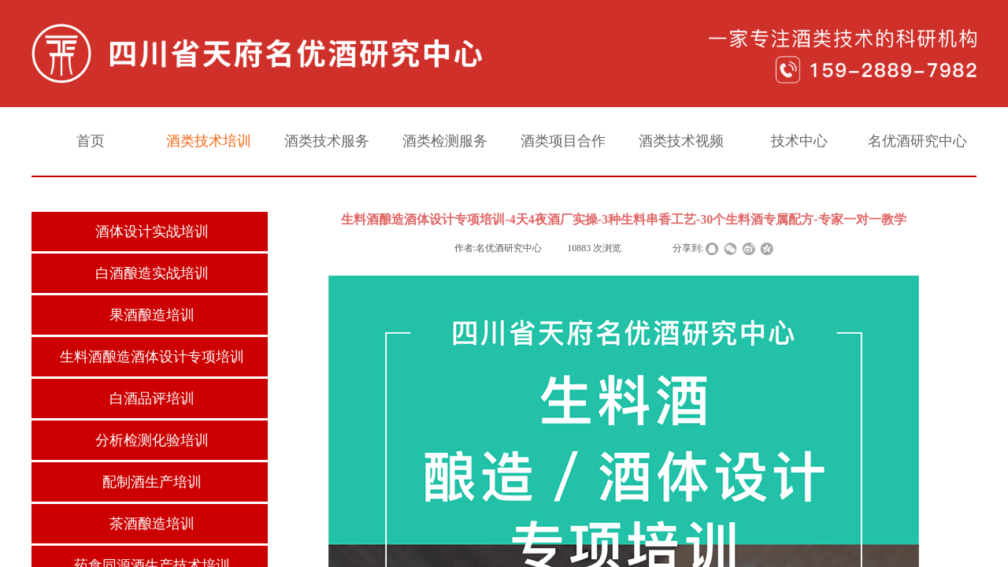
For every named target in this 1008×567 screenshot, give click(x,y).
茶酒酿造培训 (152, 524)
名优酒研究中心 (917, 141)
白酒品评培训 (152, 398)
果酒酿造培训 (152, 315)
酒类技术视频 (681, 141)
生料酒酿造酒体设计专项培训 (152, 357)
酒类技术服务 (326, 141)
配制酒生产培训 (152, 482)
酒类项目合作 (563, 141)
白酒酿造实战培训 (152, 273)
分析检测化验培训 (152, 440)
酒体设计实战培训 (152, 231)
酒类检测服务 (444, 141)
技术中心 (799, 141)
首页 (90, 141)
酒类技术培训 (208, 141)
